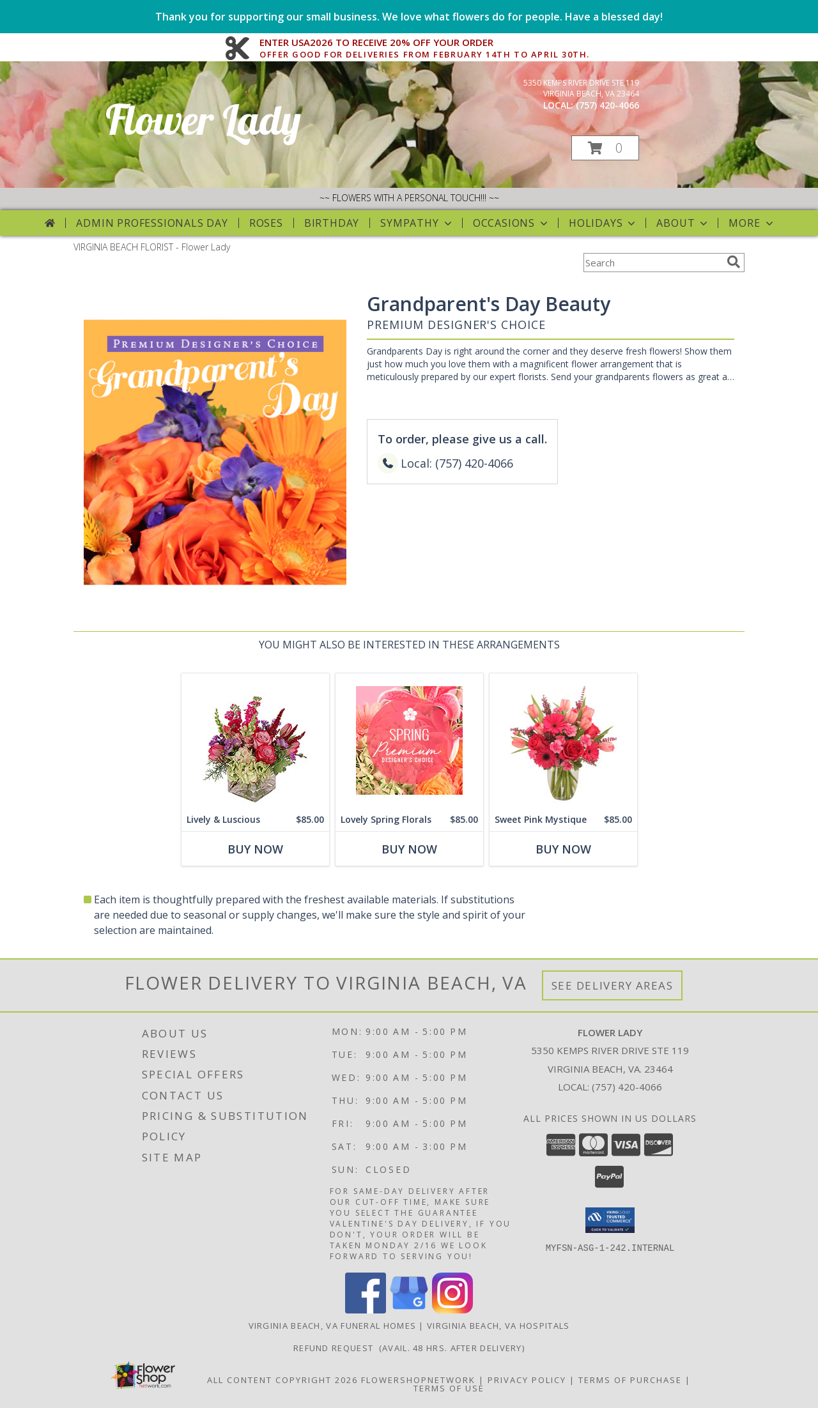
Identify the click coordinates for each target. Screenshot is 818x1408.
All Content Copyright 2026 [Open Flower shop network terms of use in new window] (282, 1380)
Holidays (603, 223)
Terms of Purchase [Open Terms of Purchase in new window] (630, 1380)
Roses (266, 223)
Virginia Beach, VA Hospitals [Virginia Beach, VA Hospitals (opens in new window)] (498, 1325)
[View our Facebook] (365, 1310)
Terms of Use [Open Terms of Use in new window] (448, 1388)
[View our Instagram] (452, 1310)
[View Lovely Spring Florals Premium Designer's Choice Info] (409, 740)
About (683, 223)
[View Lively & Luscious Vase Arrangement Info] (255, 740)
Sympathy (417, 223)
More (752, 223)
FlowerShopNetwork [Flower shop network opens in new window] (418, 1380)
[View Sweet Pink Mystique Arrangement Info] (563, 740)
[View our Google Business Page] (409, 1310)
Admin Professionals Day (152, 223)
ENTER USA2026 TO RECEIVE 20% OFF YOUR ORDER (424, 43)
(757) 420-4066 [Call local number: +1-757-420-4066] (607, 105)
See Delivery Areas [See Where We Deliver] (613, 985)
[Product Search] (652, 263)
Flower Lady (203, 119)
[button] (605, 147)
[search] (733, 262)
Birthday (331, 223)
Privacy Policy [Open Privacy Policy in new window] (527, 1380)
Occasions (511, 223)
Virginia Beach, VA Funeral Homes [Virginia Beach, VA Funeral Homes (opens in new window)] (333, 1325)
